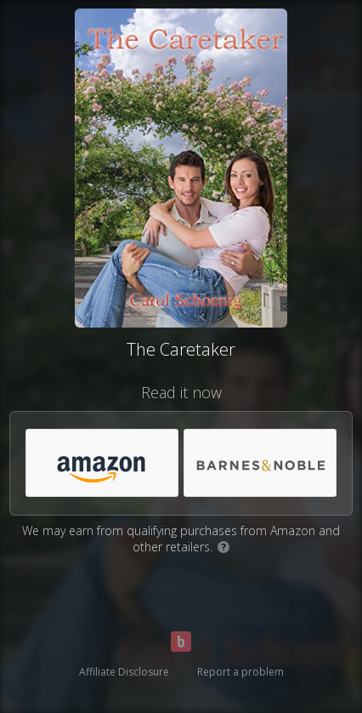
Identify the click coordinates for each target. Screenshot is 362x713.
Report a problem (240, 672)
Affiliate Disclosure (124, 672)
